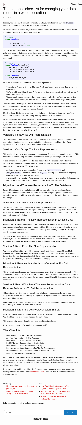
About (73, 4)
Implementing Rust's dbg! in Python (19, 391)
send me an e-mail (37, 372)
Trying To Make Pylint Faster (17, 394)
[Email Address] (33, 412)
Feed (80, 4)
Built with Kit (41, 419)
